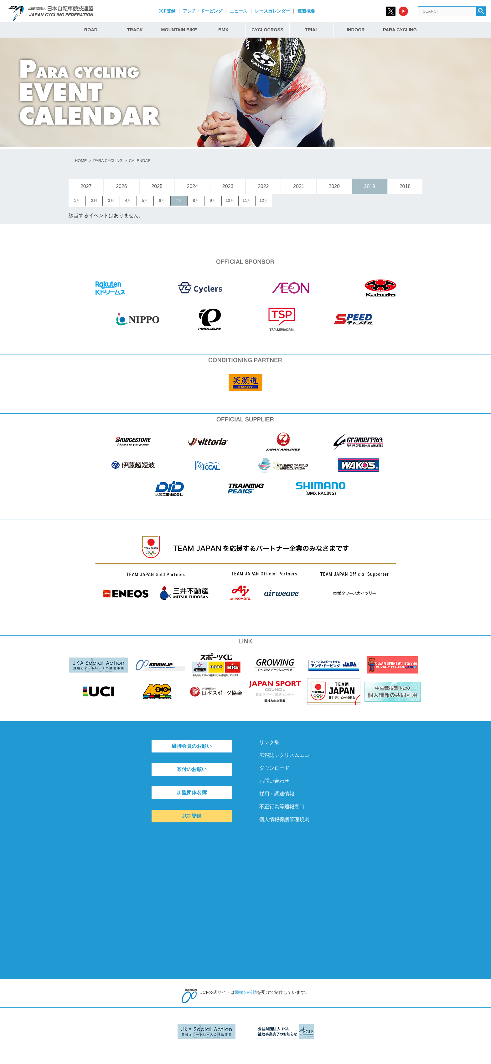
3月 (111, 200)
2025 (157, 186)
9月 (213, 200)
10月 (229, 200)
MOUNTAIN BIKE (179, 29)
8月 (196, 200)
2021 (298, 186)
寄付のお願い (192, 769)
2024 (192, 186)
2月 (94, 200)
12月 (264, 200)
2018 (405, 186)
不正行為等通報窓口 (281, 806)
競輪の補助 (246, 992)
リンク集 (269, 742)
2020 (334, 186)
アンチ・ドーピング (202, 10)
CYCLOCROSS (267, 29)
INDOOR (356, 29)
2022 (263, 186)
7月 (179, 200)
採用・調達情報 (276, 793)
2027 (86, 186)
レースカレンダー (272, 10)
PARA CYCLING (400, 29)
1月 (77, 200)
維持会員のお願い (192, 746)
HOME (81, 160)
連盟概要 (306, 10)
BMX (223, 29)
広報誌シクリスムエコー (286, 755)
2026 (121, 186)
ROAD (90, 29)
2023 (228, 186)
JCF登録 (166, 10)
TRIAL (311, 29)
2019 (369, 186)
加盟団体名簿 (192, 792)
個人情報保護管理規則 (284, 819)
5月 (145, 200)
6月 (162, 200)
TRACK (135, 29)
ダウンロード (274, 768)
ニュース (238, 10)
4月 (128, 200)
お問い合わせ (274, 781)
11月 (247, 200)
